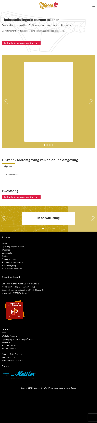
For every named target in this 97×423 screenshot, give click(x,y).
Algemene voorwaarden (12, 262)
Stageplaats (7, 253)
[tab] (8, 166)
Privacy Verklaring (10, 259)
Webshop (6, 250)
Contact (5, 256)
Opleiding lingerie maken (13, 246)
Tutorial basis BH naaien (12, 268)
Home (4, 243)
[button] (93, 6)
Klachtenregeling (9, 265)
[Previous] (6, 101)
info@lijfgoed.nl (15, 354)
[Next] (91, 101)
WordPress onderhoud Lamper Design (60, 388)
